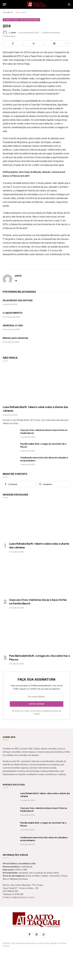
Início (18, 12)
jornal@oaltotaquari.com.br (22, 897)
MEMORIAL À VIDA (13, 325)
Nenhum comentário (50, 33)
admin (13, 33)
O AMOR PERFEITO (12, 313)
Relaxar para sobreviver (15, 338)
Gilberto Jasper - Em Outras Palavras (21, 20)
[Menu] (4, 4)
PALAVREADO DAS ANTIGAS (18, 300)
